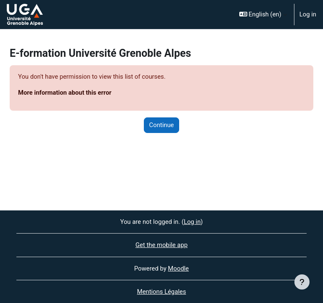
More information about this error (64, 92)
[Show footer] (302, 282)
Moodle (178, 268)
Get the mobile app (161, 245)
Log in (307, 14)
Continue (161, 125)
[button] (263, 14)
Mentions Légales (161, 291)
